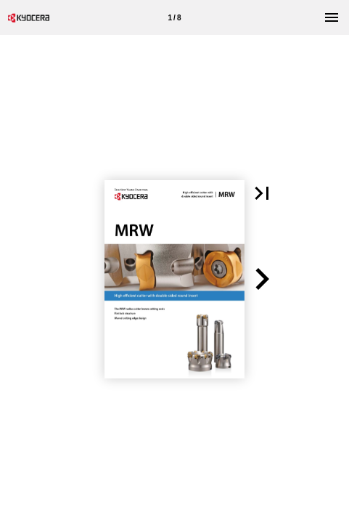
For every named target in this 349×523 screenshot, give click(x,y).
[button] (262, 193)
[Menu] (331, 17)
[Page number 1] (174, 17)
